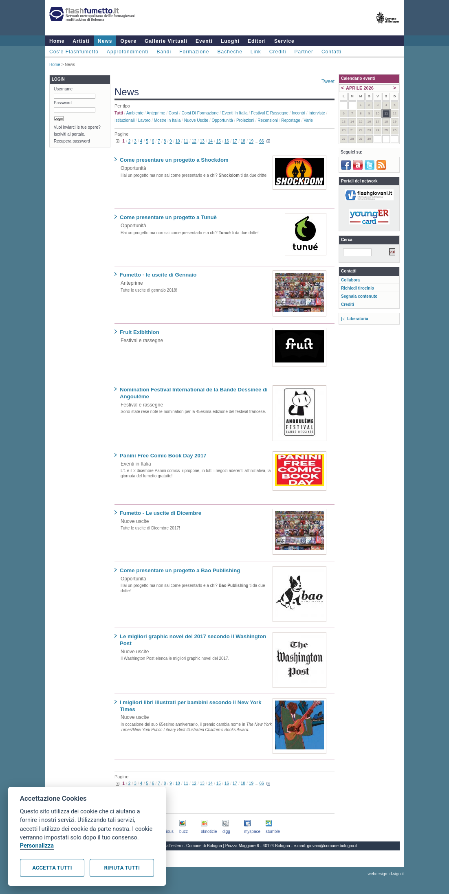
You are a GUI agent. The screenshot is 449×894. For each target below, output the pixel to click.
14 (210, 141)
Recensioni (267, 120)
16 (226, 141)
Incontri (298, 113)
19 (251, 141)
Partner (304, 52)
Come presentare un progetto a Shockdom (174, 160)
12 (194, 141)
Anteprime (156, 113)
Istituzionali (124, 120)
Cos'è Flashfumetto (74, 52)
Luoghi (230, 41)
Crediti (277, 52)
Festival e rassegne (269, 113)
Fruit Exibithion (139, 332)
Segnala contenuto (359, 296)
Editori (257, 41)
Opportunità (222, 120)
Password (63, 103)
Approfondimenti (127, 52)
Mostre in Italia (167, 120)
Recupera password (72, 141)
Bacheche (229, 52)
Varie (308, 120)
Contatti (331, 52)
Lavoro (144, 120)
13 (202, 141)
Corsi (173, 113)
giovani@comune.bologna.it (332, 845)
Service (284, 41)
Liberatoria (357, 318)
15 (218, 141)
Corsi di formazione (199, 113)
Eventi (204, 41)
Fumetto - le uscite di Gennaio (158, 275)
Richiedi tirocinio (357, 288)
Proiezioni (245, 120)
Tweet (328, 81)
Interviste (316, 113)
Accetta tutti (52, 868)
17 (235, 141)
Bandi (163, 52)
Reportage (290, 120)
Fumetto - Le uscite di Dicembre (160, 513)
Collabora (350, 280)
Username (63, 89)
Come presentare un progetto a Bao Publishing (180, 570)
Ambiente (134, 113)
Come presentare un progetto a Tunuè (168, 217)
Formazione (194, 52)
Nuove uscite (196, 120)
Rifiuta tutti (122, 868)
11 (186, 141)
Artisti (81, 41)
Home (56, 41)
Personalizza (37, 845)
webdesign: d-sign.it (386, 874)
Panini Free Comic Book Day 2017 (163, 455)
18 (243, 141)
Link (256, 52)
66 (261, 141)
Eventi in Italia (235, 113)
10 (178, 141)
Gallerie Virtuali (166, 41)
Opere (128, 41)
